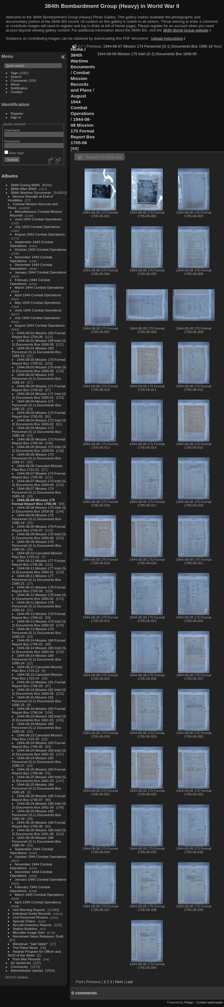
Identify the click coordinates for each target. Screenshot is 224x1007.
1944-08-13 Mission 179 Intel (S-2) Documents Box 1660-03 (39, 623)
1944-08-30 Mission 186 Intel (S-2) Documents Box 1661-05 (39, 832)
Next (119, 982)
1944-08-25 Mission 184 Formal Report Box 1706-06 (38, 771)
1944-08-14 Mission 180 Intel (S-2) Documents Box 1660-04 (39, 650)
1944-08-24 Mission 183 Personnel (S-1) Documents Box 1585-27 (36, 761)
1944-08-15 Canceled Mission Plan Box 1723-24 (37, 676)
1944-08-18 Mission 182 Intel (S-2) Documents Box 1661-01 (39, 718)
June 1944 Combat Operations (38, 310)
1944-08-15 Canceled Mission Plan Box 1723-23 (37, 669)
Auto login (14, 153)
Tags (14, 73)
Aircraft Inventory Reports (32, 925)
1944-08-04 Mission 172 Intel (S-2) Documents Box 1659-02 (39, 422)
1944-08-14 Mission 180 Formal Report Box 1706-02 (38, 642)
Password (12, 141)
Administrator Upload (27, 970)
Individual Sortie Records (32, 913)
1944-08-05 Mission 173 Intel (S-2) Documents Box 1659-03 (39, 448)
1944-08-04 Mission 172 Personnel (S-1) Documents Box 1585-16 (36, 431)
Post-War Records (27, 959)
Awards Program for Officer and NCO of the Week (34, 953)
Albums (9, 175)
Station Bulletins (25, 929)
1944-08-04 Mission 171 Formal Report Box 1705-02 (38, 388)
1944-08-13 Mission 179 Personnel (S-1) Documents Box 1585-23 (36, 632)
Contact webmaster (209, 1002)
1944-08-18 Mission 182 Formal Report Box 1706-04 (38, 710)
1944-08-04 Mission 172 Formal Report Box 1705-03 (38, 414)
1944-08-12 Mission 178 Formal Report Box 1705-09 (38, 589)
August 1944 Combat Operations (40, 325)
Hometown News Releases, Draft (38, 936)
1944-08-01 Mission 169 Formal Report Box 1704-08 (38, 335)
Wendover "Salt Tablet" (30, 944)
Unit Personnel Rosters (30, 917)
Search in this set (103, 156)
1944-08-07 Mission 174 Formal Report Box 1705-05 (38, 475)
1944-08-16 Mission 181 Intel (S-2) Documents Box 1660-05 (39, 691)
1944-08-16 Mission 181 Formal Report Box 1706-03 (38, 684)
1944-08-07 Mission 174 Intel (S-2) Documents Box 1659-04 (39, 483)
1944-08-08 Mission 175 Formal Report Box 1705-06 (34, 502)
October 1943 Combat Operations (40, 249)
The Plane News (25, 947)
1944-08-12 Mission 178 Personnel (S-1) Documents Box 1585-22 (36, 606)
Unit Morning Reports (29, 910)
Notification (19, 88)
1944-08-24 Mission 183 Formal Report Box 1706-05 (38, 744)
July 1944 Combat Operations (37, 318)
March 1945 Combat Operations (39, 894)
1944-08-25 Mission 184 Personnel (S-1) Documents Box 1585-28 (36, 788)
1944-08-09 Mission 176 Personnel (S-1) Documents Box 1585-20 (36, 545)
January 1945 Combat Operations (40, 879)
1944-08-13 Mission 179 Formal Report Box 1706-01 (38, 615)
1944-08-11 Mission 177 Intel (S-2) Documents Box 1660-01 (39, 570)
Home (77, 49)
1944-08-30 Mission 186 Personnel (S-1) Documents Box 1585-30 (36, 841)
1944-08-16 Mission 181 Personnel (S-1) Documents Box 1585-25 (36, 701)
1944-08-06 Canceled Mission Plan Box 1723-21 (37, 467)
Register (17, 113)
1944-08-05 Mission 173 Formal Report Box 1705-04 (38, 441)
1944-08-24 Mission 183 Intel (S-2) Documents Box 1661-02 (39, 752)
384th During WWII (25, 185)
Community (19, 966)
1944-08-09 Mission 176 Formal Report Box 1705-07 (38, 528)
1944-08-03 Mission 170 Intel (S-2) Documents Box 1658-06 (39, 369)
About (15, 84)
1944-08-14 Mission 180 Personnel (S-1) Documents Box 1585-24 (36, 659)
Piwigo (188, 1002)
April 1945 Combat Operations (38, 902)
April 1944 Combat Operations (38, 295)
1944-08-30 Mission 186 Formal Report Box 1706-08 (38, 824)
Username (12, 130)
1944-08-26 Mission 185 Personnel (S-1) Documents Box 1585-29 (36, 814)
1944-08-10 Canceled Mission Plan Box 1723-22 (37, 555)
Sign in (16, 117)
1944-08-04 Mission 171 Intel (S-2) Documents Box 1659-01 (39, 395)
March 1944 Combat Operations (39, 287)
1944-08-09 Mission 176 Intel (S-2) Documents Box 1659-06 (39, 536)
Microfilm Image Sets (29, 932)
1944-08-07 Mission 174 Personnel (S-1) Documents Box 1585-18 (36, 492)
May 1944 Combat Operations (38, 302)
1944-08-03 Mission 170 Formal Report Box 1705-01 (38, 361)
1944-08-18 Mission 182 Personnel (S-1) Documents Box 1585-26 (36, 727)
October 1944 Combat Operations (40, 856)
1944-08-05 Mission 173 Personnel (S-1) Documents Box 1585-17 (36, 458)
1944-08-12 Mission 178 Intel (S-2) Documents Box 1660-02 (39, 596)
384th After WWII (24, 189)
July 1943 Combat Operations (37, 227)
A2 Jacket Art (21, 963)
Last (129, 982)
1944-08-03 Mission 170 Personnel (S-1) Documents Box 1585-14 (36, 378)
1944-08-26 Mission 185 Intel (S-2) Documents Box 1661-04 (39, 805)
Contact (17, 92)
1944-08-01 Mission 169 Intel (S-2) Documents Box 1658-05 (39, 342)
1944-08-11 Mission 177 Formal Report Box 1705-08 (38, 562)
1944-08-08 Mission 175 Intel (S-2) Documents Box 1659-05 (39, 509)
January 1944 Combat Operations (40, 272)
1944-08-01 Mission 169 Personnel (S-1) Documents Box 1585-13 (36, 352)
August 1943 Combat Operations (40, 234)
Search (16, 77)
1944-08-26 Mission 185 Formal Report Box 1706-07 (38, 798)
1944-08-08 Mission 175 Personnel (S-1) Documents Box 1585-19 (36, 519)
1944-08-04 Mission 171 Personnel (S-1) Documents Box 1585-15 (36, 405)
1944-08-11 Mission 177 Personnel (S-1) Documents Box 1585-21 (36, 579)
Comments (19, 80)
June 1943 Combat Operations (38, 219)
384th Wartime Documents (31, 192)
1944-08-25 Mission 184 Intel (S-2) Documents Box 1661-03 (39, 779)
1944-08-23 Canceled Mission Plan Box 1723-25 (37, 737)
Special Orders (24, 921)
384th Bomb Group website (185, 30)
